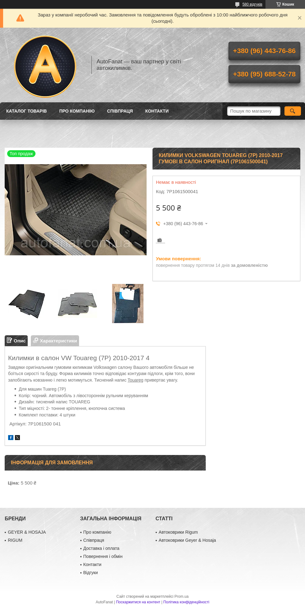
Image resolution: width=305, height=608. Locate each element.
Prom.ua (182, 596)
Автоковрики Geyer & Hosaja (187, 540)
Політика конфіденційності (186, 602)
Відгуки (90, 572)
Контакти (157, 111)
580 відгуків (252, 4)
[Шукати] (292, 111)
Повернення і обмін (103, 556)
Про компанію (77, 111)
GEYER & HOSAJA (27, 532)
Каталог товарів (26, 111)
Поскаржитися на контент (138, 602)
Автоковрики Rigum (178, 532)
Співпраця (120, 111)
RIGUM (15, 540)
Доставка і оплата (101, 548)
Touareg (135, 380)
